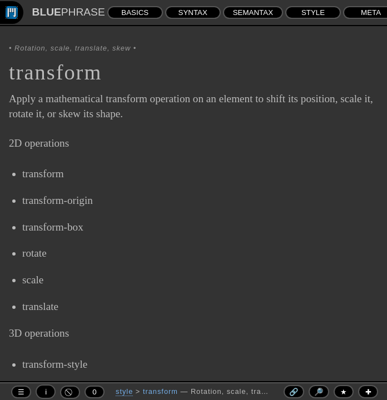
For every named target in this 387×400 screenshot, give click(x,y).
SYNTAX (192, 12)
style (124, 391)
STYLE (313, 12)
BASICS (134, 12)
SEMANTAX (253, 12)
